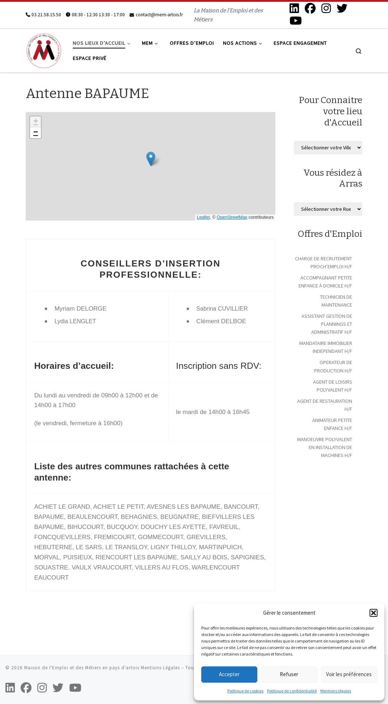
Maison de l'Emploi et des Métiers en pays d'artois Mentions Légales (102, 668)
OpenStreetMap (232, 217)
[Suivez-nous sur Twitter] (342, 8)
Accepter (229, 674)
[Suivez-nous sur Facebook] (310, 8)
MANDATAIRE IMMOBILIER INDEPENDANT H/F (325, 347)
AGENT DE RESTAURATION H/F (324, 405)
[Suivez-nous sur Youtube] (296, 20)
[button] (373, 612)
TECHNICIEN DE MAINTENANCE (336, 301)
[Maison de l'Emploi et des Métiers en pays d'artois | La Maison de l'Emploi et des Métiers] (44, 49)
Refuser (289, 674)
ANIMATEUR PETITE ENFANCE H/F (332, 424)
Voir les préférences (349, 674)
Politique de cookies (245, 691)
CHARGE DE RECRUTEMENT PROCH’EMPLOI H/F (323, 262)
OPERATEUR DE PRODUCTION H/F (333, 366)
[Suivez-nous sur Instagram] (326, 8)
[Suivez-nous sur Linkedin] (294, 8)
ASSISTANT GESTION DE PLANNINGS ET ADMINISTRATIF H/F (326, 324)
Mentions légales (335, 691)
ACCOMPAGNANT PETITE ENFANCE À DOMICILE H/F (325, 281)
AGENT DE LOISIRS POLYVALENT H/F (332, 386)
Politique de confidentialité (292, 691)
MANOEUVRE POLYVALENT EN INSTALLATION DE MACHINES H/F (324, 447)
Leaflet (203, 217)
